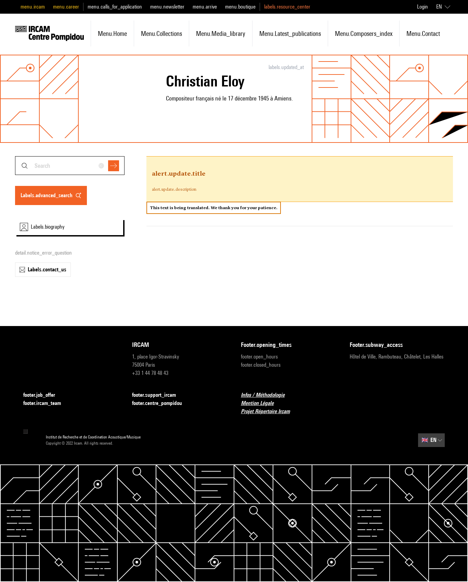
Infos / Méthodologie (267, 395)
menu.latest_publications (290, 33)
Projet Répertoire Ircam (269, 411)
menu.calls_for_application (115, 6)
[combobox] (70, 165)
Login (422, 6)
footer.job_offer (43, 395)
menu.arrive (205, 6)
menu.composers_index (363, 33)
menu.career (66, 6)
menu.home (112, 33)
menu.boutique (240, 6)
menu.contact (423, 33)
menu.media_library (220, 33)
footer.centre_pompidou (161, 403)
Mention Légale (261, 403)
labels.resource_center (287, 6)
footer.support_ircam (158, 395)
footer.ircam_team (46, 403)
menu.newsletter (167, 6)
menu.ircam (33, 6)
